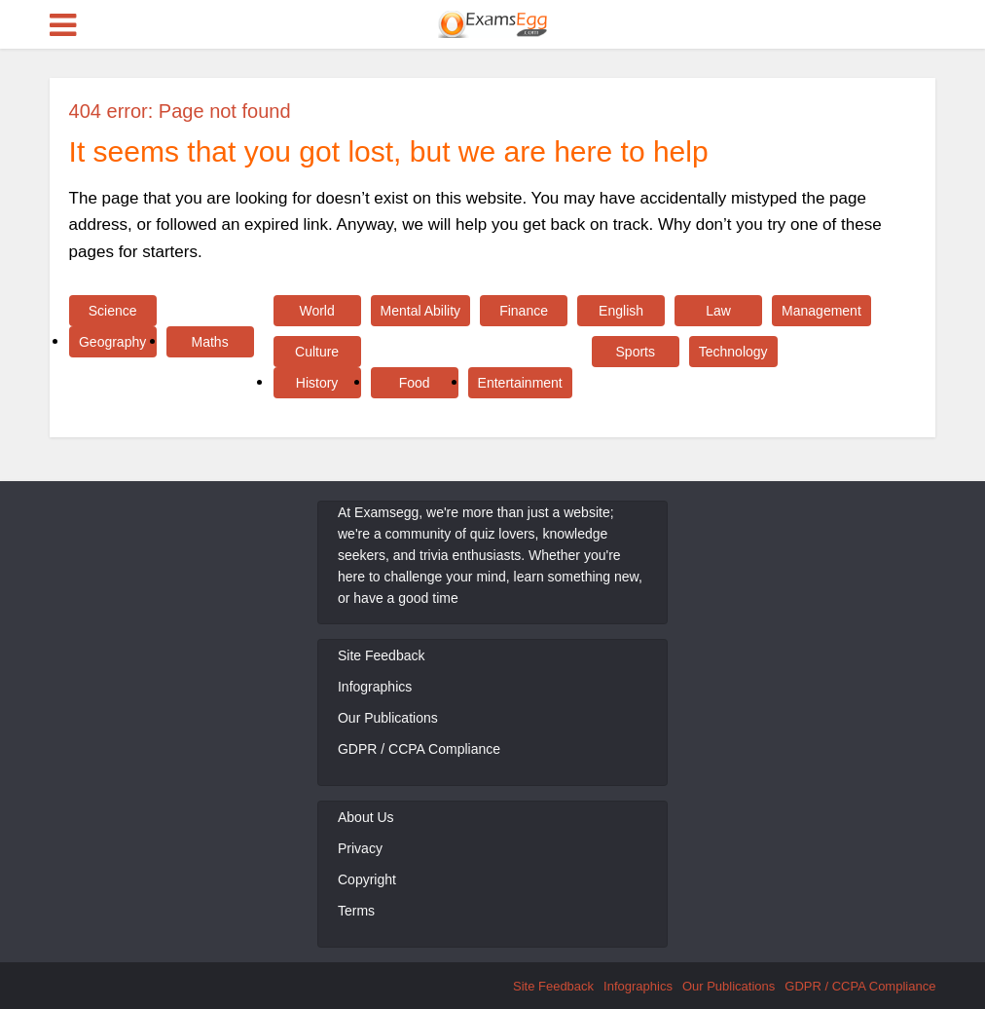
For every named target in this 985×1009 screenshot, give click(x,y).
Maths (210, 342)
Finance (523, 310)
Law (718, 310)
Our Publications (388, 718)
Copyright (367, 879)
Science (113, 310)
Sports (635, 351)
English (621, 310)
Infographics (375, 686)
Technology (733, 351)
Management (821, 310)
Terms (356, 910)
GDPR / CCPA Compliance (419, 749)
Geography (112, 342)
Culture (317, 351)
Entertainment (520, 383)
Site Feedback (381, 655)
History (317, 383)
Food (414, 383)
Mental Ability (420, 310)
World (316, 310)
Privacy (360, 848)
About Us (366, 817)
